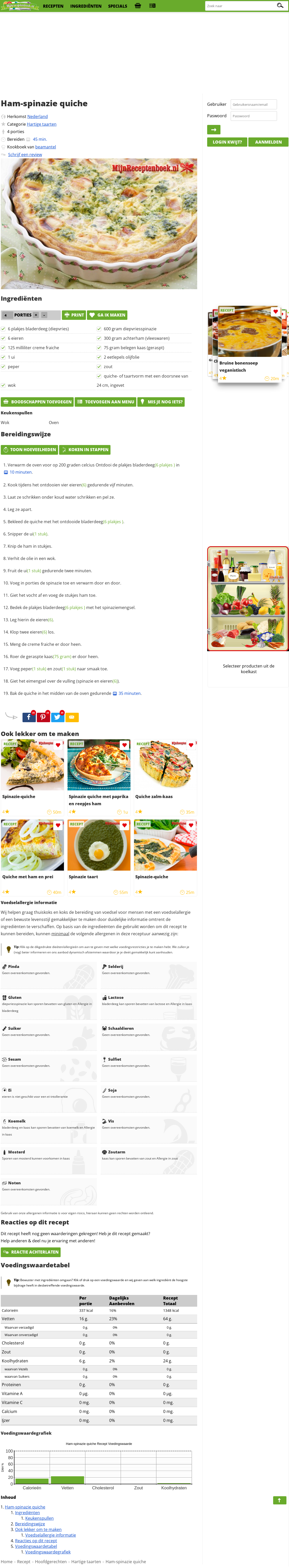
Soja (109, 1090)
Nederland (37, 116)
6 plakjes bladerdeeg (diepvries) (38, 329)
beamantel (45, 147)
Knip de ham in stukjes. (30, 546)
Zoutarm (113, 1151)
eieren (77, 485)
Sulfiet (111, 1059)
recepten (53, 6)
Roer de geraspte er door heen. (54, 656)
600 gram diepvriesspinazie (130, 329)
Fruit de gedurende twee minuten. (50, 571)
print (74, 315)
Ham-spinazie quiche (25, 1507)
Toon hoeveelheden (29, 449)
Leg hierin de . (32, 620)
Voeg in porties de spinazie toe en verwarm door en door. (65, 583)
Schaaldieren (118, 1028)
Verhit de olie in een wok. (32, 558)
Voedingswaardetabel (36, 1546)
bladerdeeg (154, 465)
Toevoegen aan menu (105, 402)
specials (117, 6)
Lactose (113, 997)
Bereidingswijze (30, 1524)
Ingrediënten (27, 1512)
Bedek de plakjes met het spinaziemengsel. (73, 607)
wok (12, 385)
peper (13, 366)
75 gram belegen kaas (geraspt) (134, 347)
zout (108, 366)
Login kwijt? (227, 142)
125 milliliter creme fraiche (33, 347)
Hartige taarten (42, 124)
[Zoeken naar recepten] (247, 6)
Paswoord (217, 116)
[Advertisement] (144, 53)
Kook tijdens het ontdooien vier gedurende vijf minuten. (71, 485)
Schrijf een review (25, 154)
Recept (23, 1561)
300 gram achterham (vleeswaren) (137, 338)
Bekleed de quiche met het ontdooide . (66, 521)
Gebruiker (217, 104)
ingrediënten (86, 6)
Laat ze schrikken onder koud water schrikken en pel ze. (61, 497)
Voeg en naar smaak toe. (59, 669)
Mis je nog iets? (161, 402)
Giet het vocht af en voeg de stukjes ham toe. (53, 595)
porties (17, 131)
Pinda (10, 966)
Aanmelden (268, 142)
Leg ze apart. (20, 509)
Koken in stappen (84, 449)
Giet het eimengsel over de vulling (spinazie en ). (65, 681)
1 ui (11, 357)
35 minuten (126, 693)
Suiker (11, 1028)
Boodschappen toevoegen (37, 402)
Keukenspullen (39, 1518)
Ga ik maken (107, 315)
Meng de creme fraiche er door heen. (46, 644)
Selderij (112, 966)
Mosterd (13, 1151)
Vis (108, 1121)
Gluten (11, 997)
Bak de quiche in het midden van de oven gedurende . (76, 693)
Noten (11, 1182)
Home (7, 1561)
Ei (7, 1090)
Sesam (11, 1059)
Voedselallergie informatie (50, 1535)
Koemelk (14, 1121)
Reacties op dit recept (36, 1540)
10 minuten (17, 472)
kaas (57, 656)
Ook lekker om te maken (38, 1529)
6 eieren (16, 338)
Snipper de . (28, 534)
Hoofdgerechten (51, 1561)
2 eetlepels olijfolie (121, 357)
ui (38, 534)
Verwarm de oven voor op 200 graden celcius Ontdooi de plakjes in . (91, 468)
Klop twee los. (32, 632)
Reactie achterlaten (31, 1252)
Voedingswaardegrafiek (48, 1552)
